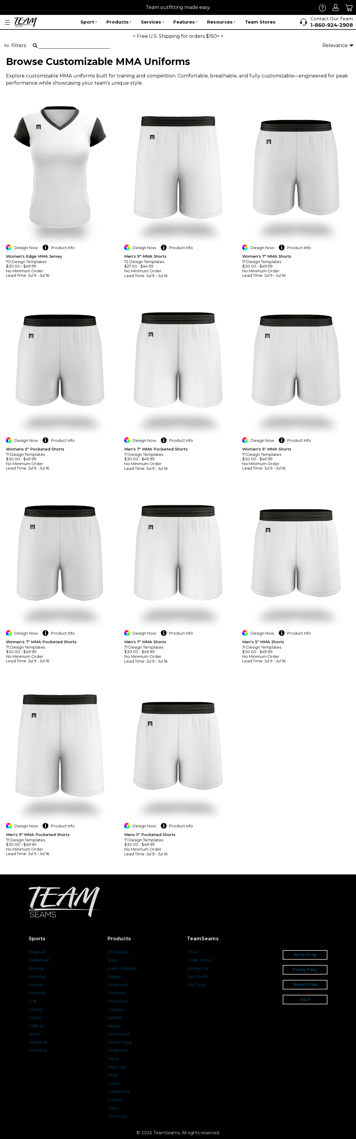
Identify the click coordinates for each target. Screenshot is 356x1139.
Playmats (117, 1067)
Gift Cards (196, 984)
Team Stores (260, 22)
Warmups (118, 1116)
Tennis (35, 1034)
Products (118, 22)
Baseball (37, 952)
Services (152, 22)
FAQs (192, 952)
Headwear (118, 1001)
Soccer (35, 1017)
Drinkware (118, 984)
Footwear (117, 992)
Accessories (118, 952)
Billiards (36, 968)
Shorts (114, 1083)
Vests (112, 1108)
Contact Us (197, 968)
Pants (113, 1058)
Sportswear (119, 1034)
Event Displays (122, 968)
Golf (32, 1001)
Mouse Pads (120, 1042)
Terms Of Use (305, 954)
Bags (113, 960)
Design (114, 976)
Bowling (37, 976)
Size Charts (198, 976)
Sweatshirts (119, 1091)
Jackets (115, 1017)
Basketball (39, 960)
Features (185, 22)
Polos (113, 1075)
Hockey (36, 1009)
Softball (36, 1025)
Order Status (199, 960)
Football (37, 992)
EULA (305, 999)
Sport (88, 22)
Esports (36, 984)
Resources (221, 22)
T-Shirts (115, 1099)
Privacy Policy (305, 969)
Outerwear (118, 1050)
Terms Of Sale (305, 984)
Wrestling (38, 1050)
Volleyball (38, 1042)
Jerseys (114, 1025)
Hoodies (115, 1009)
